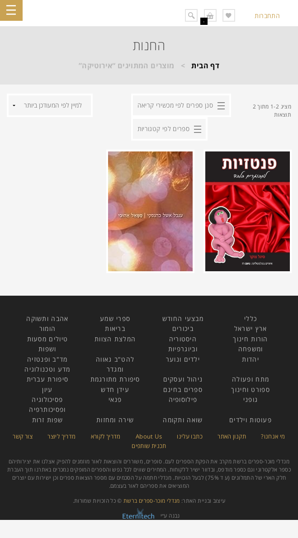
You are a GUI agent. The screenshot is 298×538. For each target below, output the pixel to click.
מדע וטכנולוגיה (47, 369)
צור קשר (23, 436)
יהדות (250, 359)
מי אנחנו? (273, 436)
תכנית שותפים (149, 446)
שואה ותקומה (183, 419)
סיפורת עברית (48, 379)
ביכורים (183, 328)
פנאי (115, 399)
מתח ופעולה (250, 379)
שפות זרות (47, 419)
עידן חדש (115, 389)
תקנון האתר (232, 436)
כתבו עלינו (190, 436)
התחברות (267, 15)
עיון (47, 389)
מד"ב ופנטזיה (47, 359)
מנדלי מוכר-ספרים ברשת (151, 501)
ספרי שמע (115, 318)
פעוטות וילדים (250, 419)
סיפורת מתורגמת (115, 379)
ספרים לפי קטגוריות (163, 128)
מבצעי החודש (182, 318)
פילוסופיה (183, 399)
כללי (250, 318)
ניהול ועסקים (183, 379)
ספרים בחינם (183, 389)
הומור (47, 328)
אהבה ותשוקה (47, 318)
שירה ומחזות (115, 419)
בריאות (115, 328)
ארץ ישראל (250, 328)
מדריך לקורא (106, 436)
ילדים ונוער (183, 359)
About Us (149, 436)
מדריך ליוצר (61, 436)
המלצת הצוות (115, 339)
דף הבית (205, 66)
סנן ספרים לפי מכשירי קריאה (175, 105)
